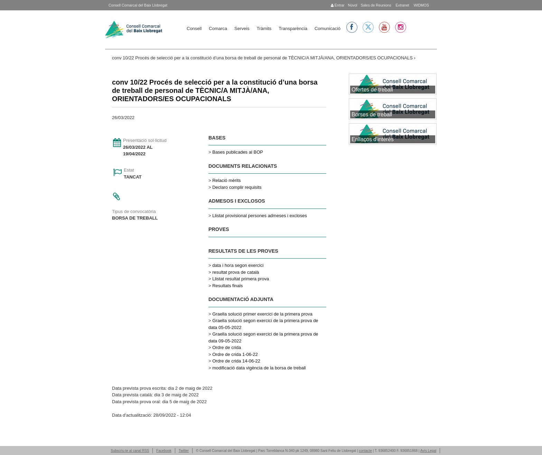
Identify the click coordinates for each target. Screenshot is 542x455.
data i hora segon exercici (237, 265)
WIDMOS (421, 5)
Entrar (338, 5)
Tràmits (263, 28)
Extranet (402, 5)
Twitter (184, 451)
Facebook (163, 451)
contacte (365, 451)
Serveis (241, 28)
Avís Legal (428, 451)
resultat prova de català (235, 272)
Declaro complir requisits (236, 187)
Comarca (218, 28)
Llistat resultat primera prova (240, 278)
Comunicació (327, 28)
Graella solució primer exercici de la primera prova (262, 314)
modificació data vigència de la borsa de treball (259, 367)
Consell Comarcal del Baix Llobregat (138, 5)
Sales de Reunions (376, 5)
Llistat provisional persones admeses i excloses (259, 215)
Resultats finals (227, 285)
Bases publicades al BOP (237, 152)
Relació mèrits (226, 180)
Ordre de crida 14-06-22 (236, 361)
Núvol (352, 5)
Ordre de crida (226, 347)
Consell (194, 28)
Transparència (293, 28)
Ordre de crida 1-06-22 (235, 354)
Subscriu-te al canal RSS (130, 451)
